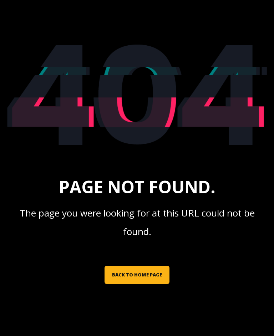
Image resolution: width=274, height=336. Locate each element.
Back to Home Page (137, 274)
